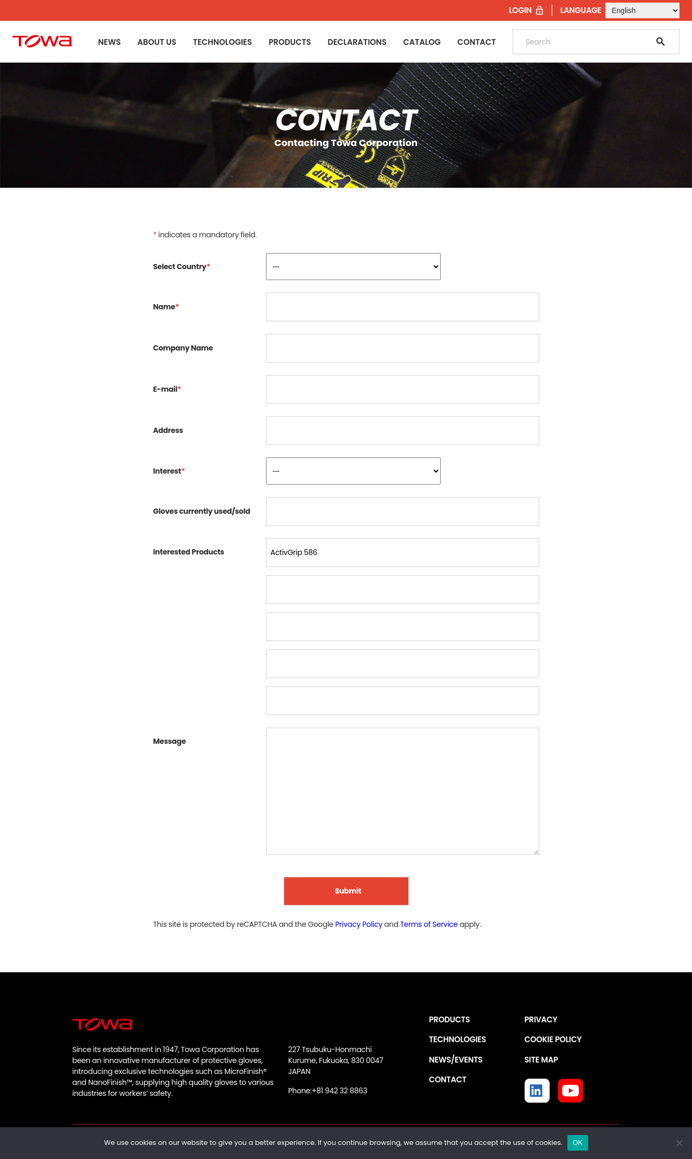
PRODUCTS (449, 1019)
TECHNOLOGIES (458, 1039)
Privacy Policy (359, 924)
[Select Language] (642, 10)
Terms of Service (428, 924)
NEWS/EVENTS (456, 1059)
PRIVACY (541, 1019)
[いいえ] (679, 1143)
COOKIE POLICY (553, 1039)
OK (577, 1142)
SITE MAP (541, 1059)
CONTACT (448, 1079)
